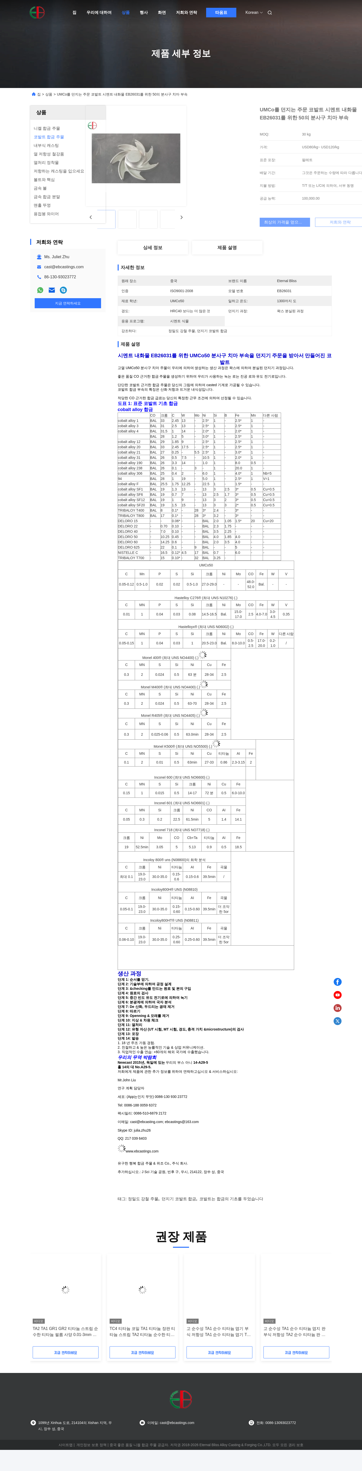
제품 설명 (227, 247)
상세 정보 (152, 247)
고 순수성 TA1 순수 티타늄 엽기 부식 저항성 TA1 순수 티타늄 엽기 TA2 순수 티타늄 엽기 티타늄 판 (219, 1353)
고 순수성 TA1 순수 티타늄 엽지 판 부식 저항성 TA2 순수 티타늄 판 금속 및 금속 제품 (294, 1353)
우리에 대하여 (99, 12)
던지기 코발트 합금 (179, 1220)
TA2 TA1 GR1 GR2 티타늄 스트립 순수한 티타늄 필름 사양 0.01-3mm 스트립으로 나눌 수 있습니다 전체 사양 (65, 1353)
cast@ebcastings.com (64, 267)
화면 (162, 12)
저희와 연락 (186, 12)
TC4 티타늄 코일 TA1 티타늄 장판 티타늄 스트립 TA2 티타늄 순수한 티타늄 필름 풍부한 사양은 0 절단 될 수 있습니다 (142, 1353)
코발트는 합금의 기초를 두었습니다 (231, 1220)
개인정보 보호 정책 (91, 1466)
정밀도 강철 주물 (143, 1220)
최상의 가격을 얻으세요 (252, 222)
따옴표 (221, 12)
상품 (126, 12)
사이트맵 (66, 1466)
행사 (144, 12)
